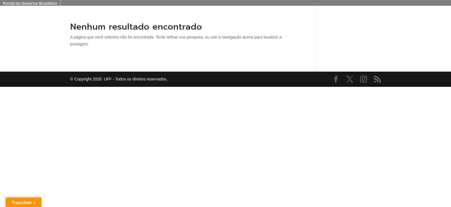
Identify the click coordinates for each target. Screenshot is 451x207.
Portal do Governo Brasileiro (30, 3)
